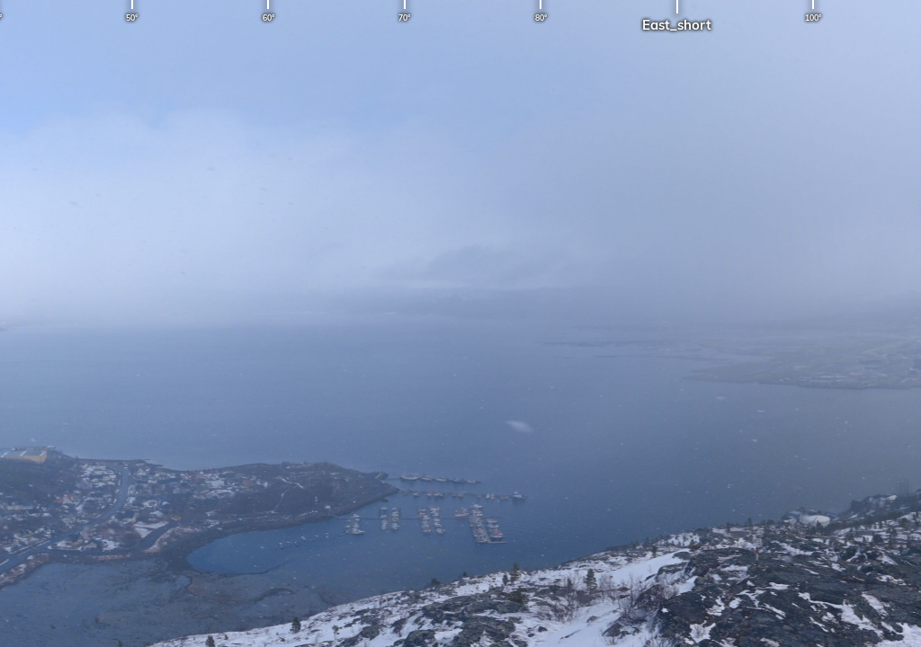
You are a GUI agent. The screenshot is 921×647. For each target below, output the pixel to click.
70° (404, 17)
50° (132, 17)
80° (541, 17)
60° (268, 17)
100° (813, 17)
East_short (676, 24)
